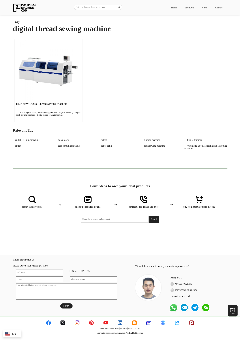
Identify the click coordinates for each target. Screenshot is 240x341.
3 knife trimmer (194, 140)
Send (66, 306)
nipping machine (152, 140)
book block (63, 140)
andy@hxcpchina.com (186, 290)
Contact (219, 7)
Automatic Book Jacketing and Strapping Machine (205, 147)
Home (174, 7)
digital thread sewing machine (50, 115)
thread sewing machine (47, 112)
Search (154, 219)
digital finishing (66, 112)
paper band (106, 145)
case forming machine (69, 145)
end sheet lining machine (27, 140)
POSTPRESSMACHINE (109, 328)
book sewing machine (26, 112)
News (204, 7)
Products (189, 7)
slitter (18, 145)
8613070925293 (184, 283)
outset (104, 140)
